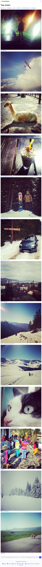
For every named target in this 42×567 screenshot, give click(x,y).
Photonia (21, 565)
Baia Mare (21, 533)
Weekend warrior (21, 198)
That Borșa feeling (21, 365)
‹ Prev (10, 557)
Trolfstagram (21, 30)
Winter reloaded (21, 281)
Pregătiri (21, 449)
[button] (40, 1)
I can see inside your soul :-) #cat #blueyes (21, 407)
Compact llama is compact (21, 114)
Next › (29, 557)
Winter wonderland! (21, 491)
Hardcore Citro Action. (21, 239)
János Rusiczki (23, 561)
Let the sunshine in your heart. (21, 156)
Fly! (21, 72)
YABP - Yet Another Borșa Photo (21, 323)
